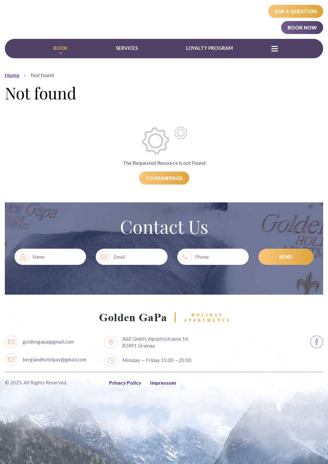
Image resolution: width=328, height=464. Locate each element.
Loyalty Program (209, 48)
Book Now (302, 27)
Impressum (163, 383)
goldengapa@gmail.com (48, 342)
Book (60, 48)
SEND (285, 257)
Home (12, 75)
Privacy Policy (125, 383)
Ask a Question (296, 11)
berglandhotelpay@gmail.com (54, 359)
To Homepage (164, 178)
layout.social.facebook (316, 341)
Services (127, 48)
